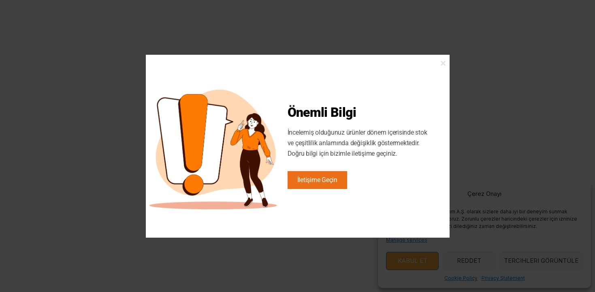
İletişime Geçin (317, 180)
